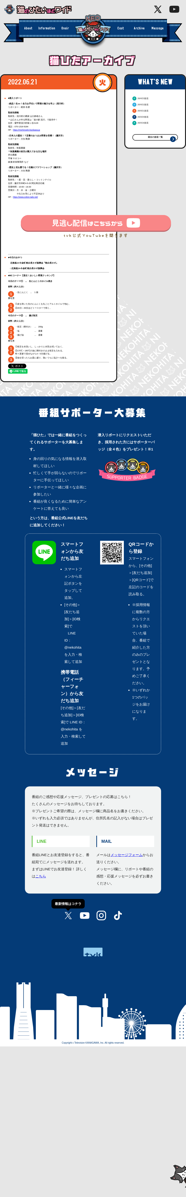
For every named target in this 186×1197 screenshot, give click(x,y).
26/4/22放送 (140, 104)
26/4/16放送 (140, 123)
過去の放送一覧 (155, 137)
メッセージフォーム (127, 855)
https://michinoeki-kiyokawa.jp (26, 130)
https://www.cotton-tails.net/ (25, 197)
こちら (40, 876)
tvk (93, 952)
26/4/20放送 (140, 117)
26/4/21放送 (140, 111)
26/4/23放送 (140, 98)
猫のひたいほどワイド (41, 9)
